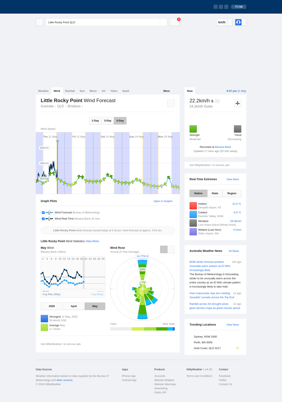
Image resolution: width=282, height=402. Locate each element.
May (94, 306)
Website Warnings (165, 384)
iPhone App (129, 375)
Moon (93, 90)
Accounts (159, 375)
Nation (198, 193)
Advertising (160, 388)
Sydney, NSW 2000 (205, 336)
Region (231, 193)
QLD (60, 106)
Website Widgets (164, 380)
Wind (57, 90)
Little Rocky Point (85, 106)
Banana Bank (223, 146)
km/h (221, 22)
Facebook (225, 375)
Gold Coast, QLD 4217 (217, 348)
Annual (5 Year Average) (124, 251)
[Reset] (156, 22)
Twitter (223, 380)
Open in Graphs (163, 201)
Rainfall (70, 90)
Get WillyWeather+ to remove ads (209, 165)
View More (233, 179)
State (215, 193)
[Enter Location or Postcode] (106, 22)
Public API (160, 392)
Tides (113, 90)
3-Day (107, 120)
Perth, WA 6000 (203, 342)
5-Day (120, 120)
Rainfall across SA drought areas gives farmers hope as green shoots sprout (215, 306)
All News (234, 250)
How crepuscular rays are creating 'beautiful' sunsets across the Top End (215, 295)
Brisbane (74, 106)
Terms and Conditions (200, 375)
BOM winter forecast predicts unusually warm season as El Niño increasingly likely (215, 274)
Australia (47, 106)
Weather (43, 90)
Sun (82, 90)
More (166, 90)
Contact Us (225, 384)
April (74, 306)
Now (190, 90)
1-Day (95, 120)
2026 (52, 306)
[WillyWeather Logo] (55, 6)
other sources (64, 380)
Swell (125, 90)
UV (103, 90)
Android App (129, 380)
